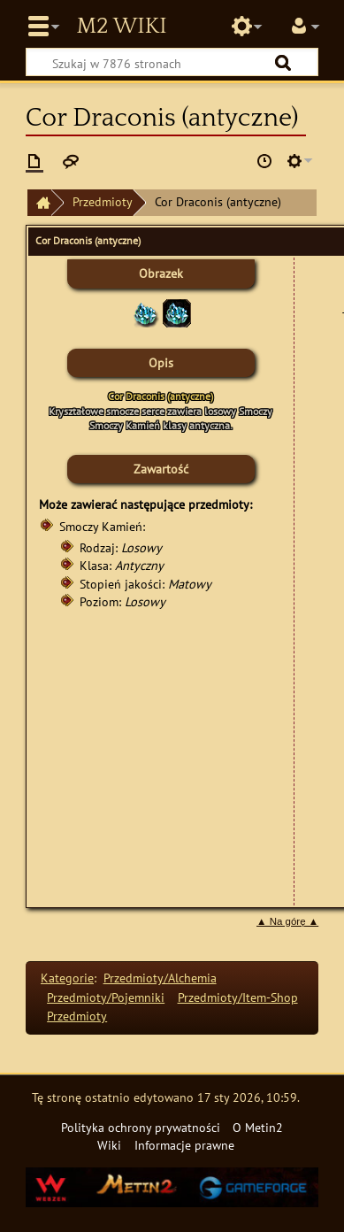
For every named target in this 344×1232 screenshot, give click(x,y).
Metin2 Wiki (121, 26)
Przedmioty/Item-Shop (238, 997)
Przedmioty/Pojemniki (105, 997)
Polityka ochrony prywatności (140, 1127)
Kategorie (67, 977)
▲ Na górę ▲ (287, 921)
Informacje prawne (184, 1144)
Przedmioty (103, 201)
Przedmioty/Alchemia (160, 977)
